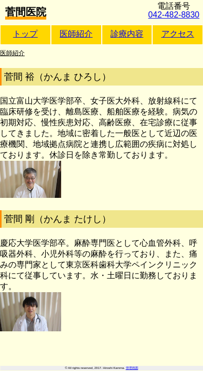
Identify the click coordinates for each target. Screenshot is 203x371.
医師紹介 (76, 33)
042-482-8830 (173, 14)
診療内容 (126, 33)
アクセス (177, 33)
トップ (25, 33)
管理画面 (132, 367)
